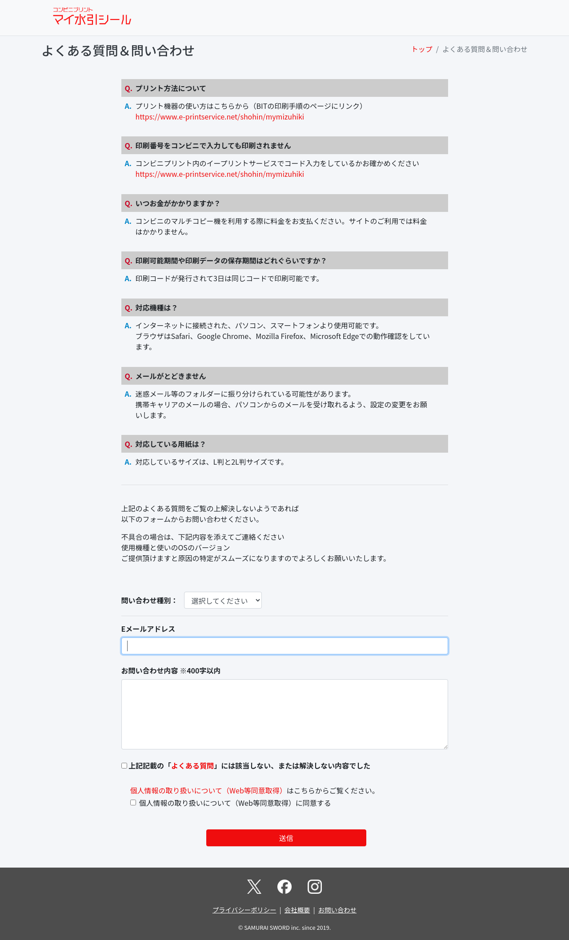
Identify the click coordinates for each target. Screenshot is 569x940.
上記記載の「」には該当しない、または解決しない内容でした (249, 765)
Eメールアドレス (148, 628)
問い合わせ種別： (149, 600)
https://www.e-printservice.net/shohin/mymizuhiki (220, 116)
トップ (422, 49)
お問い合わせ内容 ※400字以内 (171, 670)
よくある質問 (192, 765)
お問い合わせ (337, 909)
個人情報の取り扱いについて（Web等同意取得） (208, 790)
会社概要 (297, 909)
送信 (286, 837)
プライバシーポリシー (244, 909)
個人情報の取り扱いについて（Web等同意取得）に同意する (235, 802)
